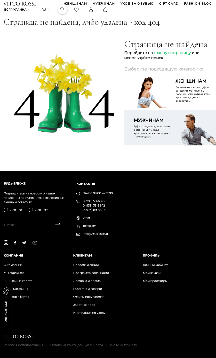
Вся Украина (16, 13)
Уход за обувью (136, 5)
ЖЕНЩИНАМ (75, 5)
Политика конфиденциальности (76, 345)
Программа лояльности (91, 273)
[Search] (63, 13)
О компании (13, 265)
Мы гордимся (14, 273)
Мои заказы (151, 273)
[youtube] (35, 243)
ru (44, 13)
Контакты (85, 184)
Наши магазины (16, 289)
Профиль (151, 255)
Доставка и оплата (87, 281)
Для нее (16, 210)
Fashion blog (197, 5)
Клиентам (82, 255)
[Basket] (106, 13)
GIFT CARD (168, 5)
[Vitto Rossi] (20, 5)
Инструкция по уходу (89, 313)
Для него (41, 210)
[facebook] (15, 243)
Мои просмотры (155, 281)
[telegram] (24, 242)
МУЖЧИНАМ (103, 5)
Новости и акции (86, 265)
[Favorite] (77, 13)
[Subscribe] (56, 225)
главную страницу (172, 60)
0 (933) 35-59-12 (94, 205)
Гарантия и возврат (87, 289)
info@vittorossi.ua (95, 234)
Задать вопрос (84, 305)
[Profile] (91, 13)
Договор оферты (16, 297)
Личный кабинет (155, 265)
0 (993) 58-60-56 (94, 201)
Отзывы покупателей (88, 297)
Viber (86, 218)
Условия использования (23, 345)
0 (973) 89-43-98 (94, 210)
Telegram (89, 226)
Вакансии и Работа (18, 281)
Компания (13, 255)
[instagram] (6, 242)
